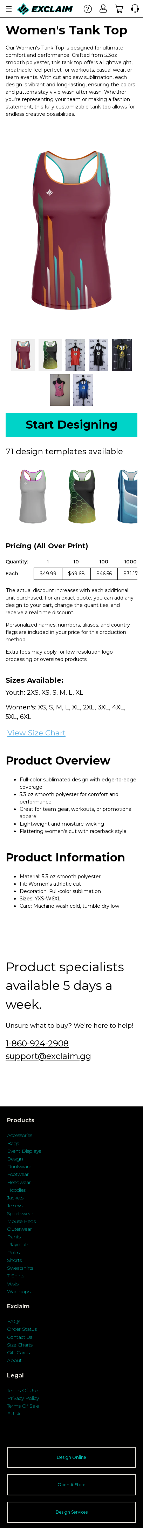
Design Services (72, 1512)
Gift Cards (18, 1352)
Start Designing (71, 424)
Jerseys (14, 1205)
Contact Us (19, 1337)
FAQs (13, 1321)
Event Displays (24, 1151)
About (14, 1360)
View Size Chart (36, 732)
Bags (13, 1143)
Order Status (22, 1329)
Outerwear (19, 1229)
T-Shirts (15, 1275)
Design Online (71, 1457)
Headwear (19, 1182)
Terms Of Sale (23, 1406)
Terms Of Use (22, 1390)
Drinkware (19, 1166)
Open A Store (71, 1484)
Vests (13, 1284)
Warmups (18, 1291)
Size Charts (20, 1345)
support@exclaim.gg (48, 1056)
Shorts (14, 1260)
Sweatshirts (20, 1268)
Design (15, 1159)
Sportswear (20, 1213)
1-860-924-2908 (37, 1043)
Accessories (19, 1135)
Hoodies (16, 1190)
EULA (14, 1413)
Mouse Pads (21, 1221)
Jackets (15, 1198)
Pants (14, 1236)
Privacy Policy (23, 1398)
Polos (13, 1252)
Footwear (18, 1174)
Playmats (18, 1244)
